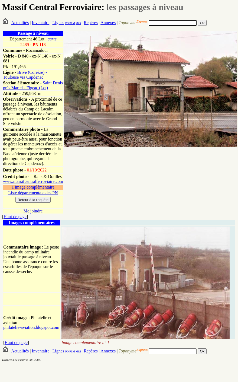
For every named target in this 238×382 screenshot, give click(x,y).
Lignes (58, 22)
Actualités (20, 22)
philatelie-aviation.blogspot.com (31, 327)
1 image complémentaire (33, 187)
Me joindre (33, 211)
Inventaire (40, 22)
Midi (78, 23)
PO (67, 23)
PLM (72, 23)
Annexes (108, 22)
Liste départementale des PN (33, 192)
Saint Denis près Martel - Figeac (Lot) (33, 85)
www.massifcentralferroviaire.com (33, 181)
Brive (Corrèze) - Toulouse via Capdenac (25, 74)
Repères (91, 22)
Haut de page (15, 216)
